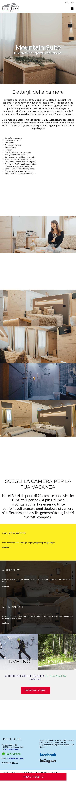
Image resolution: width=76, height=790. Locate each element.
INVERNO (18, 661)
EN (66, 2)
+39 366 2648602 (55, 676)
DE (72, 2)
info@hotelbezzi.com (15, 758)
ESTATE (57, 661)
